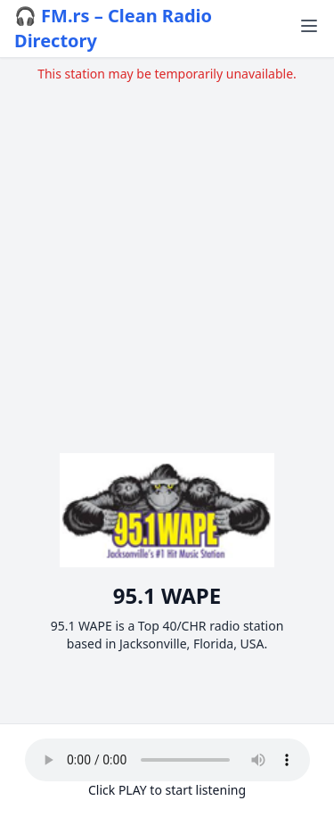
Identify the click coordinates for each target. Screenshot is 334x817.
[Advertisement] (167, 250)
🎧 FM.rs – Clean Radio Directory (113, 28)
